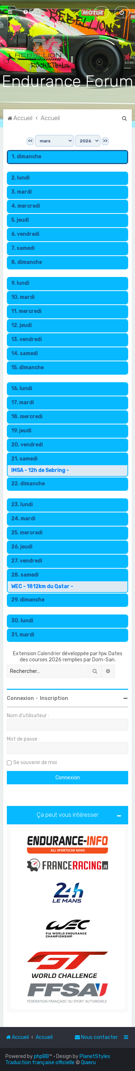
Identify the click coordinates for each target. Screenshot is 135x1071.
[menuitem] (31, 11)
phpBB (41, 1056)
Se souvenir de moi (35, 762)
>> (105, 139)
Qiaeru (88, 1062)
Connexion (20, 698)
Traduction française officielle (40, 1062)
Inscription (54, 698)
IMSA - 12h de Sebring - (40, 470)
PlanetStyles (95, 1056)
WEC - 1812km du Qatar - (42, 586)
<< (30, 139)
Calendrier (49, 653)
